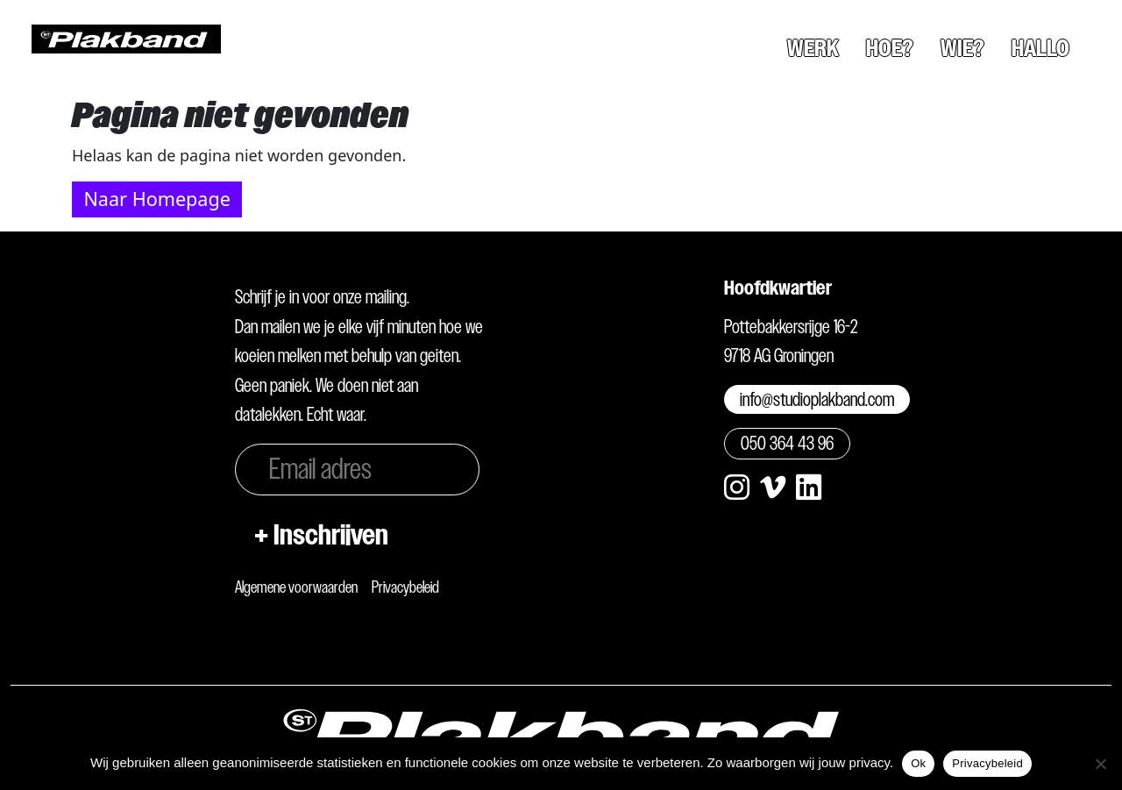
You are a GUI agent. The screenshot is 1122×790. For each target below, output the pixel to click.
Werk (813, 48)
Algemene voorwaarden (296, 587)
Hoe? (889, 48)
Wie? (962, 48)
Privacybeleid (405, 587)
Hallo (1040, 48)
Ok (918, 763)
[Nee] (1100, 763)
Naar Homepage (156, 198)
